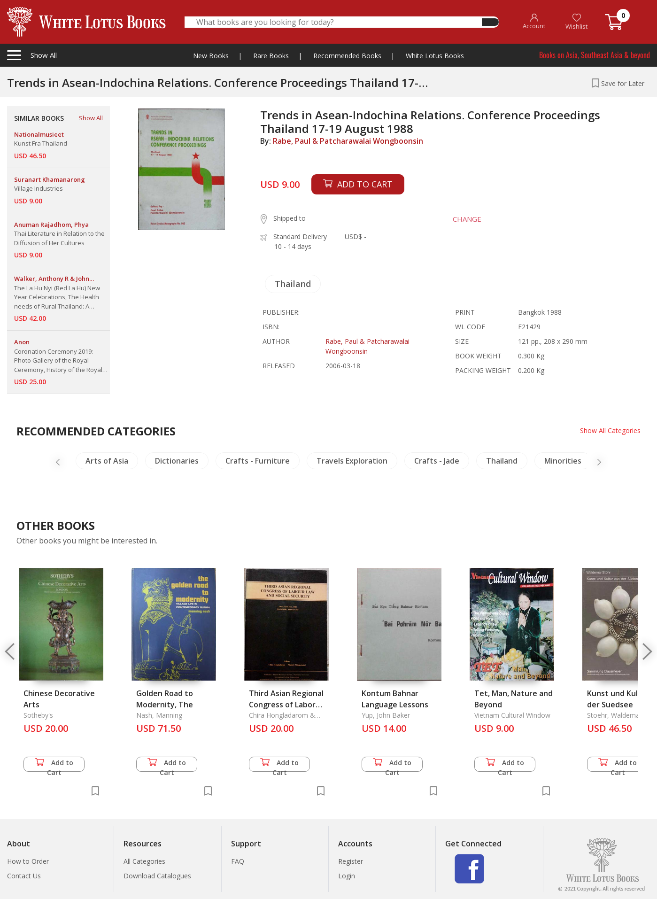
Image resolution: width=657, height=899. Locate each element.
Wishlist (576, 22)
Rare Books (271, 55)
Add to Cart (54, 765)
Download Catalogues (157, 875)
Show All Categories (610, 430)
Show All (91, 118)
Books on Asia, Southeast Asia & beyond (594, 55)
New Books (211, 55)
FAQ (237, 861)
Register (350, 861)
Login (346, 875)
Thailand (293, 283)
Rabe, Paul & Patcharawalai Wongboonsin (348, 141)
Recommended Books (347, 55)
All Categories (144, 861)
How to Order (28, 861)
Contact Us (24, 875)
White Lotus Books (435, 55)
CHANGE (467, 219)
